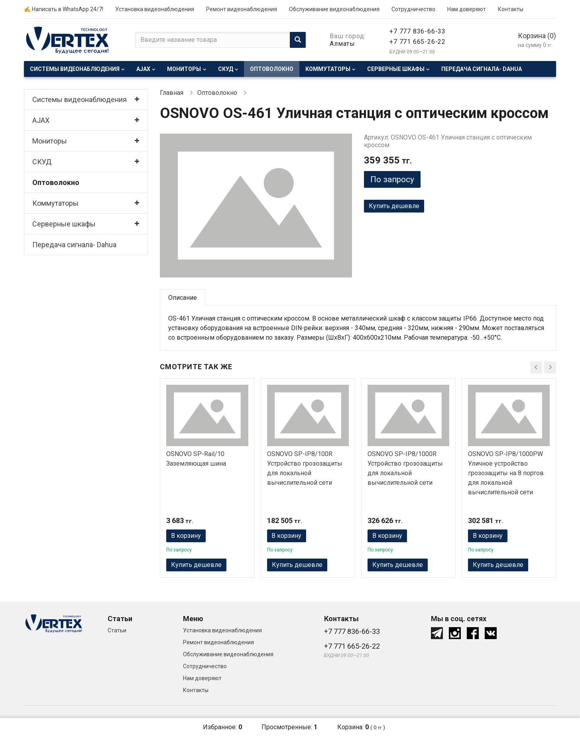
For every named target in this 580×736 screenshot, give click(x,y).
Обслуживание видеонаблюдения (334, 9)
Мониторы (184, 69)
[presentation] (536, 368)
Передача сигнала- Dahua (481, 69)
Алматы (342, 43)
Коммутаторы (327, 69)
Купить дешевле (394, 206)
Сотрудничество (413, 9)
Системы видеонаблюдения (75, 69)
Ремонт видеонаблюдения (241, 9)
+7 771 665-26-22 (417, 41)
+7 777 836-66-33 (417, 31)
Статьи (117, 630)
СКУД (225, 69)
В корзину (186, 535)
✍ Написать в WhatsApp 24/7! (63, 9)
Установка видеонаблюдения (154, 9)
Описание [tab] (182, 297)
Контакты (510, 9)
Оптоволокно (271, 69)
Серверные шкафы (396, 69)
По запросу (392, 179)
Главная (171, 92)
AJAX (143, 69)
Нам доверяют (466, 9)
